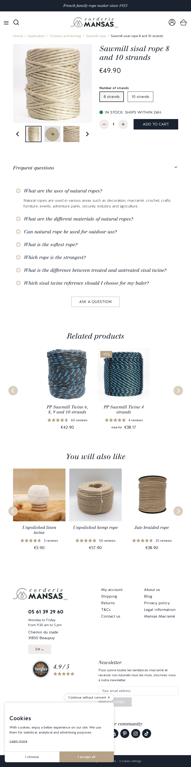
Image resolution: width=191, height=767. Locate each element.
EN (37, 649)
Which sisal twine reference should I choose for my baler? (86, 283)
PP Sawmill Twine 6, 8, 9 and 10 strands (67, 409)
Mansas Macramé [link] (159, 616)
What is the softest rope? (50, 244)
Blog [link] (148, 596)
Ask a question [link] (95, 301)
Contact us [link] (110, 616)
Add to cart (156, 124)
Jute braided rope (152, 527)
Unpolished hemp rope (95, 527)
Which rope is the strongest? (55, 257)
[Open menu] (6, 22)
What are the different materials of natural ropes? (78, 219)
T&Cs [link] (106, 609)
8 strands (112, 96)
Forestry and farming (65, 36)
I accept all (86, 757)
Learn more (18, 741)
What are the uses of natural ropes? (63, 191)
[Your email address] (138, 691)
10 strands (140, 96)
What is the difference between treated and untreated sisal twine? (95, 270)
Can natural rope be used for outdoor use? (70, 232)
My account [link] (112, 589)
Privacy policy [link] (157, 602)
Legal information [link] (160, 609)
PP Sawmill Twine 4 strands (124, 409)
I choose (32, 757)
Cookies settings (130, 761)
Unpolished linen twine (39, 530)
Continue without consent (87, 697)
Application (36, 36)
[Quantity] (114, 124)
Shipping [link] (109, 596)
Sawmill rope (96, 36)
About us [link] (152, 589)
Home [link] (18, 36)
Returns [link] (108, 602)
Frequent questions (33, 168)
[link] (172, 22)
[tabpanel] (95, 242)
